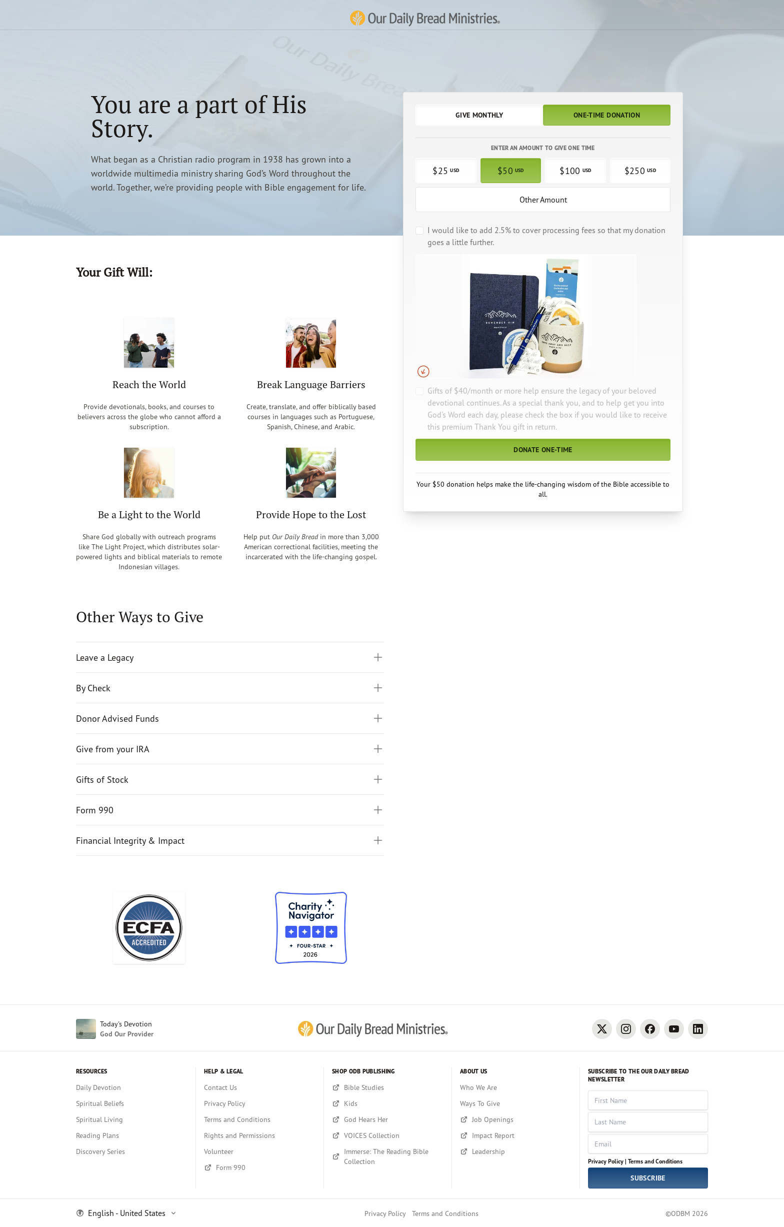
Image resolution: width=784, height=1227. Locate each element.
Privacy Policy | (607, 1161)
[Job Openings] (516, 1119)
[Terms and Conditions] (260, 1119)
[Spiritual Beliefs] (132, 1103)
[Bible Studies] (388, 1087)
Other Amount (543, 200)
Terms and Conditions (655, 1161)
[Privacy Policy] (260, 1103)
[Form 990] (260, 1167)
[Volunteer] (260, 1151)
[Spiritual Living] (132, 1119)
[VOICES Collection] (388, 1135)
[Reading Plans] (132, 1135)
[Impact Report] (516, 1135)
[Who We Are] (516, 1087)
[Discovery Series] (132, 1151)
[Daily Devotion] (132, 1087)
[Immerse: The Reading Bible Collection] (388, 1156)
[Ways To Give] (516, 1103)
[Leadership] (516, 1151)
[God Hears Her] (388, 1119)
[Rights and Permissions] (260, 1135)
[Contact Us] (260, 1087)
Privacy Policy (385, 1213)
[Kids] (388, 1103)
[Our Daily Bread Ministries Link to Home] (392, 15)
